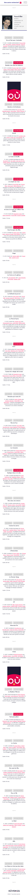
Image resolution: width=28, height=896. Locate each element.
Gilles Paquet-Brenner (17, 604)
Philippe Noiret (13, 797)
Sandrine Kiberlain (16, 44)
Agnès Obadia (18, 399)
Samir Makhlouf (14, 427)
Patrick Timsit (9, 555)
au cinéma (8, 37)
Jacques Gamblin (21, 215)
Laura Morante (11, 277)
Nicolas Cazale (21, 606)
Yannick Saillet (15, 256)
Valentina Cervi (14, 351)
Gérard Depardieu (18, 845)
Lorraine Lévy (22, 136)
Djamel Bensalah (18, 823)
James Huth (16, 68)
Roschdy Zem (6, 427)
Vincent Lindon (11, 505)
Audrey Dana (16, 232)
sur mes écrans (18, 37)
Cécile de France (14, 629)
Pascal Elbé (22, 43)
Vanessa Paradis (10, 234)
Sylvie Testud (17, 69)
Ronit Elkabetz (21, 427)
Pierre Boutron (21, 694)
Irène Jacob (17, 298)
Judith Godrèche (7, 722)
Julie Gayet (10, 186)
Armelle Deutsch (17, 772)
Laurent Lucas (15, 257)
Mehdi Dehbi (22, 323)
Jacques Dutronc (7, 606)
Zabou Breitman (17, 186)
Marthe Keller (14, 606)
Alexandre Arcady (17, 214)
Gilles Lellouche (13, 581)
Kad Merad (20, 656)
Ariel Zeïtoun (19, 579)
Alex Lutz (13, 137)
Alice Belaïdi (17, 234)
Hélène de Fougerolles (8, 825)
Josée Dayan (16, 296)
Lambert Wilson (13, 530)
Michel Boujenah (18, 654)
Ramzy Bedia (10, 69)
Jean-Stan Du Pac (20, 161)
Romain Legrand (7, 872)
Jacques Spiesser (10, 298)
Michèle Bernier (6, 111)
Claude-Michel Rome (21, 450)
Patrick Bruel (6, 376)
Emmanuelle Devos (7, 323)
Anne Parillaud (13, 721)
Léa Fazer (19, 109)
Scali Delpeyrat (14, 696)
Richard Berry (10, 452)
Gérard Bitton (17, 746)
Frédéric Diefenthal (7, 772)
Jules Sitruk (15, 323)
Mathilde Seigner (16, 477)
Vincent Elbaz (12, 376)
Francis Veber (16, 553)
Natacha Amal (20, 870)
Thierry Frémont (20, 111)
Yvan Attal (7, 351)
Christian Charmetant (11, 870)
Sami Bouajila (21, 581)
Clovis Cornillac (12, 747)
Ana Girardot (19, 137)
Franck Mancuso (21, 349)
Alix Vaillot (13, 161)
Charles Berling (6, 162)
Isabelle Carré (17, 279)
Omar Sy (8, 137)
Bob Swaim (20, 771)
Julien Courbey (17, 825)
